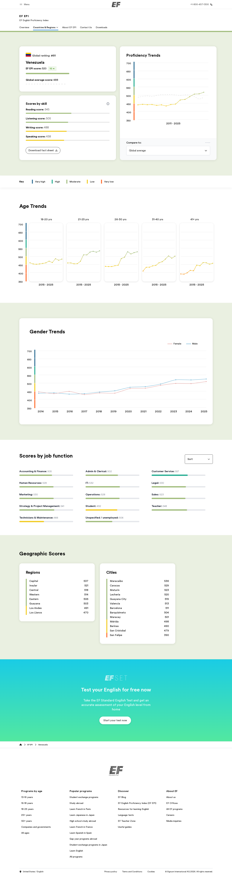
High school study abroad (83, 821)
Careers (170, 815)
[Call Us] (201, 4)
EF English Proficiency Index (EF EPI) (137, 803)
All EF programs (174, 809)
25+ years (26, 815)
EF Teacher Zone (126, 821)
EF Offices (172, 803)
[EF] (116, 4)
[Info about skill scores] (108, 103)
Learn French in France (81, 827)
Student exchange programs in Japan (88, 844)
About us (171, 797)
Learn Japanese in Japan (82, 815)
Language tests (126, 815)
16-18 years (27, 803)
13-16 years (27, 797)
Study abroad (76, 803)
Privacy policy (110, 871)
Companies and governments (36, 827)
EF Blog (122, 797)
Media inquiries (173, 821)
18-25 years (27, 809)
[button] (25, 4)
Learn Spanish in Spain (81, 833)
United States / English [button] (31, 871)
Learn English (76, 850)
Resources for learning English (133, 809)
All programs (76, 856)
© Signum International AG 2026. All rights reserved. (189, 871)
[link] (33, 18)
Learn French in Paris (80, 809)
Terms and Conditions (132, 871)
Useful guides (125, 827)
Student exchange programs (84, 797)
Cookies (151, 871)
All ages (25, 833)
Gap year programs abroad (83, 839)
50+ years (26, 821)
